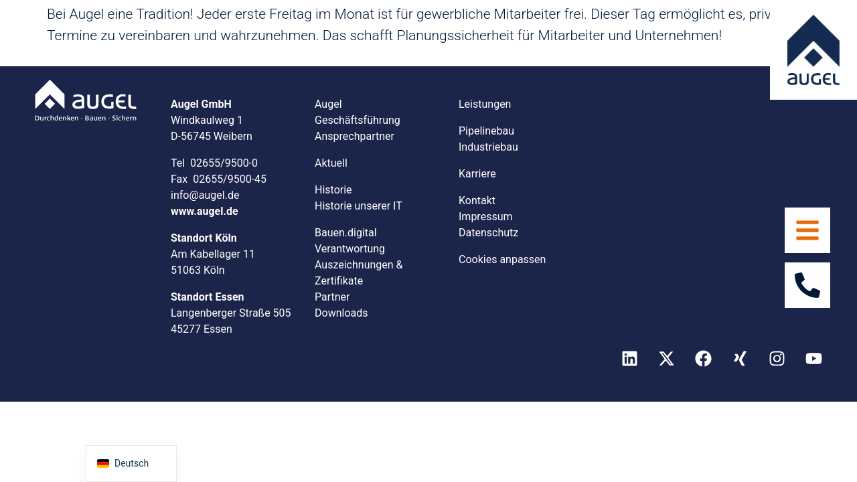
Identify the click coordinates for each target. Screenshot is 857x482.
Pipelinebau (486, 131)
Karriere (477, 173)
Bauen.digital (346, 232)
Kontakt (477, 200)
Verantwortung (350, 248)
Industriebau (488, 147)
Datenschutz (488, 232)
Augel (328, 104)
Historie (333, 189)
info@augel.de (205, 195)
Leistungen (485, 104)
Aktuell (331, 163)
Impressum (486, 216)
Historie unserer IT (358, 205)
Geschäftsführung (357, 120)
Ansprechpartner (354, 136)
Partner (332, 297)
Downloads (341, 313)
